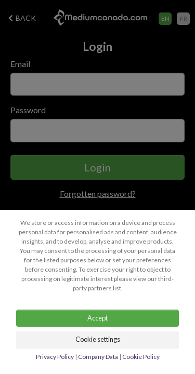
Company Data (98, 356)
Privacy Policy (55, 356)
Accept (97, 318)
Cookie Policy (141, 356)
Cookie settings (97, 339)
